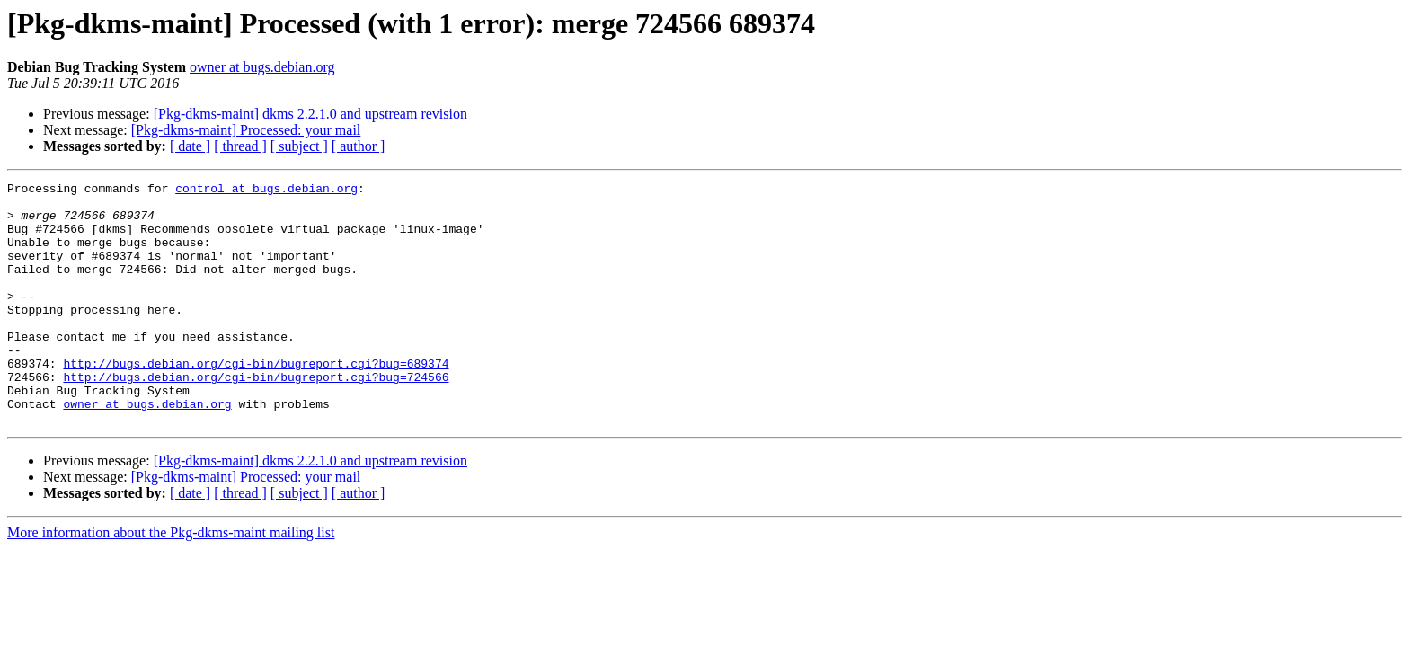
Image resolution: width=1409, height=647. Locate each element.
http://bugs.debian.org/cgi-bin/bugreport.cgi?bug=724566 (255, 417)
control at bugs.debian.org (266, 190)
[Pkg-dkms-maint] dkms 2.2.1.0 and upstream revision (310, 113)
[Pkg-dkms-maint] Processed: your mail (246, 129)
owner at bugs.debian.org (262, 67)
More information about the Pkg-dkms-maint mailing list (170, 581)
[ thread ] (240, 146)
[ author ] (358, 146)
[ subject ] (299, 146)
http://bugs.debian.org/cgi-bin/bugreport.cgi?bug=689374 (255, 401)
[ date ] (190, 146)
